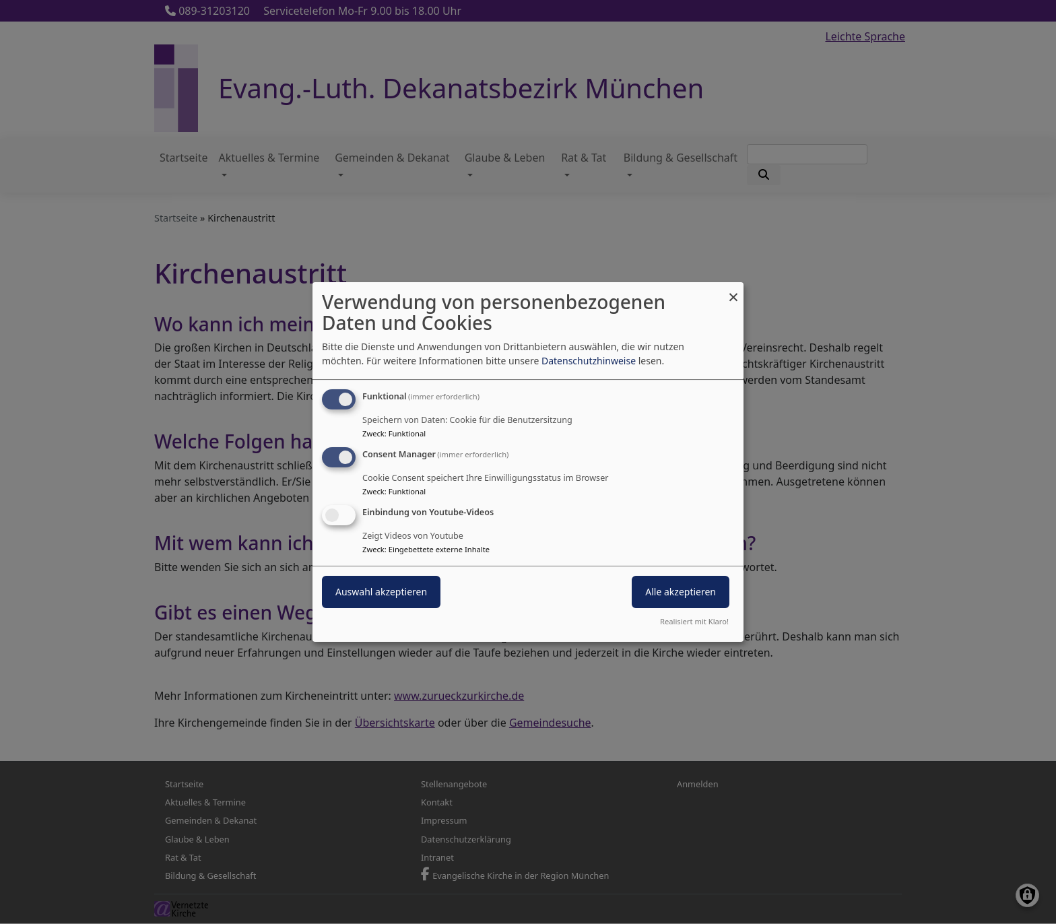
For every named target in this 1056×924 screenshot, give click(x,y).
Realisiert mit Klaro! (694, 621)
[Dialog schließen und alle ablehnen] (733, 290)
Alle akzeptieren (680, 591)
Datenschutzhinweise (588, 360)
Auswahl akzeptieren (381, 591)
